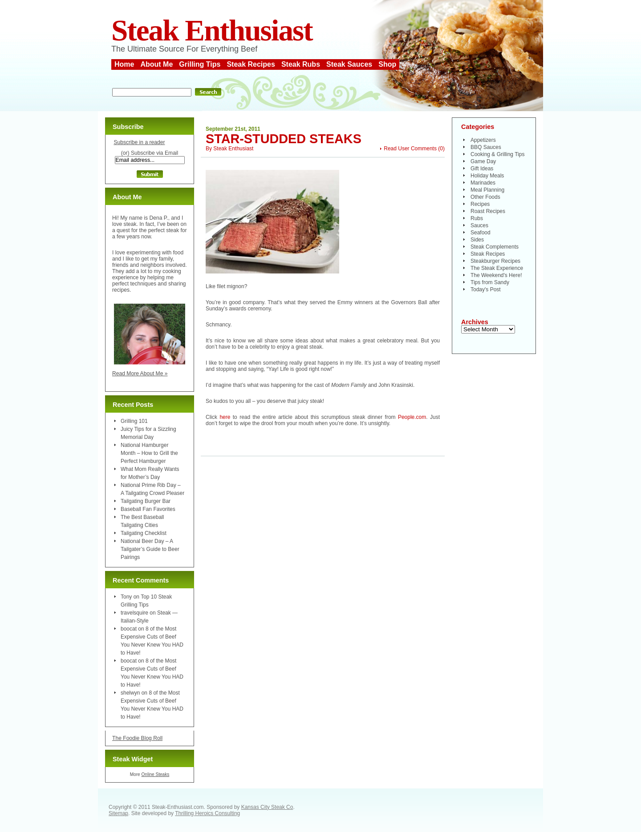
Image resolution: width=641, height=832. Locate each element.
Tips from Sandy (490, 282)
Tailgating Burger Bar (145, 501)
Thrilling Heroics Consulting (207, 813)
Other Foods (485, 197)
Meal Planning (487, 190)
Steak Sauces (349, 64)
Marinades (483, 183)
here (224, 417)
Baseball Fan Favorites (148, 509)
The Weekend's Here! (496, 275)
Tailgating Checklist (143, 533)
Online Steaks (155, 774)
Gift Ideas (482, 168)
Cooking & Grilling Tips (497, 154)
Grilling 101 (134, 421)
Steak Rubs (300, 64)
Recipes (480, 204)
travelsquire (134, 613)
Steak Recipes (251, 64)
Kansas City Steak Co (267, 807)
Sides (477, 240)
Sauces (479, 225)
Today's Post (486, 289)
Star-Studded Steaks (283, 139)
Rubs (477, 218)
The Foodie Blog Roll (137, 738)
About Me (156, 64)
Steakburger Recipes (495, 261)
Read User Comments (410, 148)
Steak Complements (495, 247)
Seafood (481, 232)
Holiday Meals (487, 176)
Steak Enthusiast (211, 30)
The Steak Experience (497, 268)
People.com (412, 417)
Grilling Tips (199, 64)
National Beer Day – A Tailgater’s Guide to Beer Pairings (150, 549)
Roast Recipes (488, 211)
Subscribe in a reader (139, 142)
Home (124, 64)
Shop (387, 64)
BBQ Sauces (486, 147)
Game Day (483, 161)
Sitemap (118, 813)
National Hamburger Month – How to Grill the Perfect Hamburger (149, 453)
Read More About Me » (140, 373)
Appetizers (483, 140)
